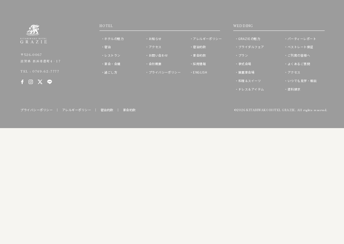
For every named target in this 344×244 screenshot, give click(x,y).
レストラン (112, 55)
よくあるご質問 (299, 63)
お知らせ (155, 38)
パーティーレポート (302, 38)
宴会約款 (199, 55)
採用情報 (199, 63)
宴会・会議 (112, 63)
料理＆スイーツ (249, 80)
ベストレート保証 (300, 46)
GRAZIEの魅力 (249, 38)
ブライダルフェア (251, 46)
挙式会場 (244, 63)
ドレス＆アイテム (251, 89)
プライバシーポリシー (165, 72)
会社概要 (155, 63)
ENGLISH (200, 72)
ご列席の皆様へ (299, 55)
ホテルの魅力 (114, 38)
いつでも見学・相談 (302, 80)
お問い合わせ (158, 55)
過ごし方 (110, 72)
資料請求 (294, 89)
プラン (243, 55)
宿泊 (107, 46)
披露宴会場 (246, 72)
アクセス (155, 46)
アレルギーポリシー (207, 38)
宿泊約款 (199, 46)
